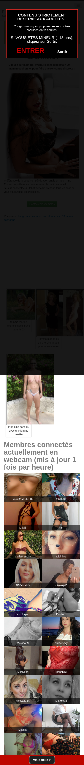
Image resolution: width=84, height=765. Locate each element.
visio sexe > (42, 760)
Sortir (62, 52)
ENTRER (30, 51)
